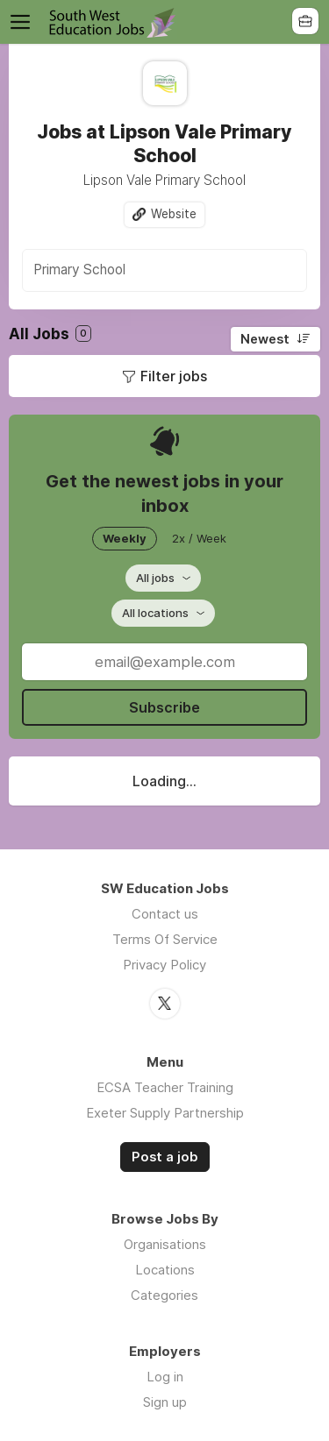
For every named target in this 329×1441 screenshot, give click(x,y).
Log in (165, 1376)
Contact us (165, 913)
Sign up (165, 1402)
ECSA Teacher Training (165, 1087)
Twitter (165, 1004)
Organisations (165, 1244)
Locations (165, 1269)
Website (174, 214)
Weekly (125, 538)
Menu (24, 22)
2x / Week (199, 538)
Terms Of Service (165, 939)
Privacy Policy (164, 964)
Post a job (165, 1157)
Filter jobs (173, 376)
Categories (164, 1295)
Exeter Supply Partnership (165, 1112)
